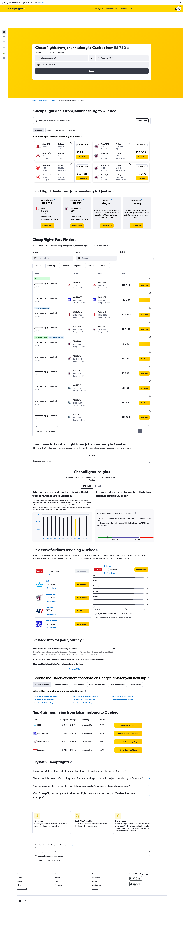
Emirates (52, 531)
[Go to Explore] (4, 30)
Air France (53, 571)
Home (38, 84)
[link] (51, 209)
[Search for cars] (4, 25)
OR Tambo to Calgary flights (126, 660)
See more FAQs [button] (78, 632)
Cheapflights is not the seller (96, 815)
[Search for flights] (4, 16)
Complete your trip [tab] (64, 648)
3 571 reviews (54, 538)
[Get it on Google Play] (143, 842)
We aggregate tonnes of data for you (96, 819)
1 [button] (143, 395)
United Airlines (54, 584)
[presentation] (132, 32)
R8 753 (124, 31)
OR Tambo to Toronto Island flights (89, 660)
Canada (56, 84)
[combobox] (43, 36)
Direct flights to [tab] (82, 648)
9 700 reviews (54, 591)
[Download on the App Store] (143, 847)
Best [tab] (52, 114)
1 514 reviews (54, 551)
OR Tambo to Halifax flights (47, 663)
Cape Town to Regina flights (126, 663)
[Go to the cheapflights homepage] (17, 9)
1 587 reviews (54, 578)
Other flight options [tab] (121, 648)
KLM (50, 544)
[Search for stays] (4, 20)
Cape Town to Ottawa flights (48, 666)
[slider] (155, 242)
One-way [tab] (76, 114)
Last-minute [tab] (63, 114)
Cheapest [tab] (42, 114)
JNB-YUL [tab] (95, 419)
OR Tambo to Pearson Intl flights (49, 660)
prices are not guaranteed (83, 808)
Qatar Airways (54, 558)
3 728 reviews (54, 565)
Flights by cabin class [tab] (101, 648)
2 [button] (148, 395)
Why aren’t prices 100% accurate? (96, 823)
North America (47, 84)
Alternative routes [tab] (46, 648)
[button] (180, 2)
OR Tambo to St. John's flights (87, 663)
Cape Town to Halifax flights (86, 666)
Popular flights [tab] (138, 648)
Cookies (40, 2)
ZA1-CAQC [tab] (90, 449)
